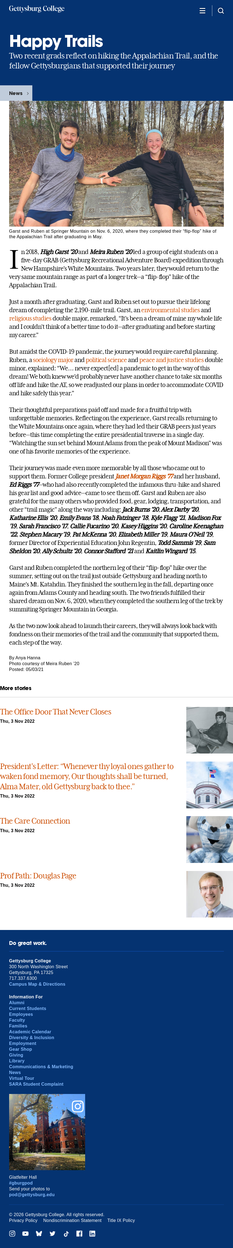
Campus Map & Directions (37, 984)
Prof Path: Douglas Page (38, 875)
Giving (16, 1055)
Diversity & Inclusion (31, 1037)
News (15, 93)
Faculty (17, 1020)
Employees (21, 1014)
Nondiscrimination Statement (72, 1220)
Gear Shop (20, 1049)
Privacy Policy (23, 1220)
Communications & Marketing (41, 1066)
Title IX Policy (121, 1220)
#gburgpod (21, 1183)
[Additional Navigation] (202, 10)
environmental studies (170, 310)
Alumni (17, 1002)
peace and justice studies (171, 359)
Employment (22, 1043)
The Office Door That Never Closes (55, 711)
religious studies (30, 318)
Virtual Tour (21, 1078)
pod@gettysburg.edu (32, 1194)
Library (17, 1061)
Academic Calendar (30, 1031)
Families (18, 1026)
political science (106, 359)
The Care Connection (35, 821)
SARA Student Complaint (36, 1084)
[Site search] (221, 10)
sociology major (53, 359)
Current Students (27, 1008)
